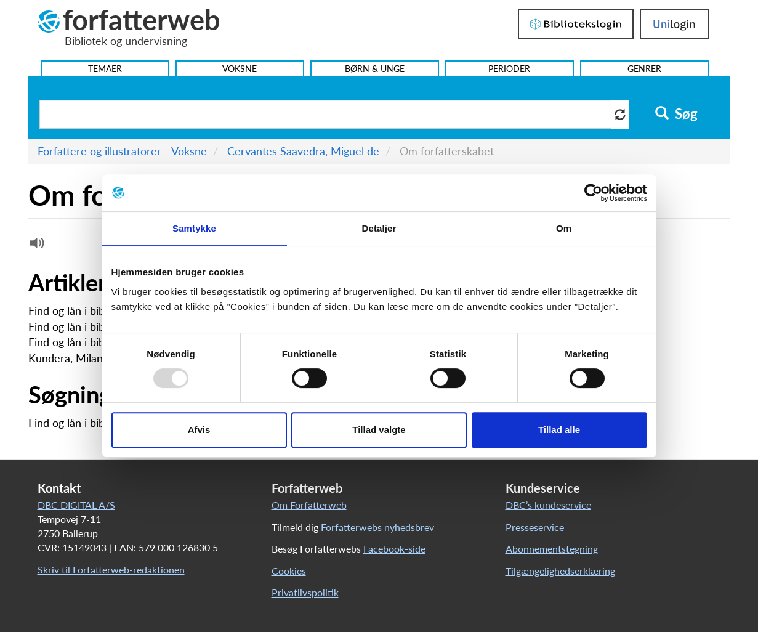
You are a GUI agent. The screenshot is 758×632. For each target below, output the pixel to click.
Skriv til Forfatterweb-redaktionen (111, 569)
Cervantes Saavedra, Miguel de (303, 151)
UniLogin (674, 24)
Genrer (644, 68)
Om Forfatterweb (309, 505)
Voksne (239, 68)
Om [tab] (563, 228)
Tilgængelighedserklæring (560, 571)
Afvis (199, 429)
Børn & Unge (375, 68)
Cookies (289, 571)
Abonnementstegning (552, 548)
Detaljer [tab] (379, 228)
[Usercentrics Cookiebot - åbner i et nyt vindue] (593, 193)
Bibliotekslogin (576, 24)
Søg (676, 114)
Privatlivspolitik (305, 592)
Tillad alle (559, 429)
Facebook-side (394, 548)
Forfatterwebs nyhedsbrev (377, 527)
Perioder (509, 68)
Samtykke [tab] (194, 228)
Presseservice (535, 527)
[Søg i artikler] (325, 114)
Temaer (105, 68)
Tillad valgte (378, 429)
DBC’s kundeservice (548, 505)
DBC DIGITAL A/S (76, 505)
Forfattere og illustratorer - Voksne (122, 151)
